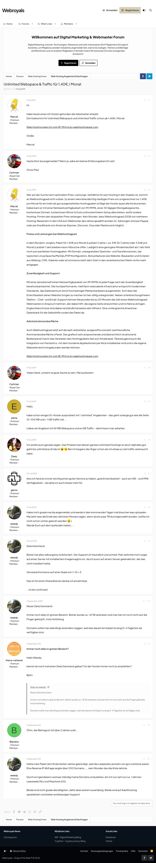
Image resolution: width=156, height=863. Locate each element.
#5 (149, 401)
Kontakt (84, 851)
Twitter (109, 841)
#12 (149, 725)
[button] (32, 24)
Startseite (143, 851)
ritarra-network (14, 660)
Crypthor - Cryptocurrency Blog (70, 841)
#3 (149, 189)
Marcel (9, 89)
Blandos (14, 741)
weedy (14, 523)
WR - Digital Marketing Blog (68, 837)
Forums (25, 23)
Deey (14, 456)
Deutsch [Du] (18, 851)
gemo (14, 490)
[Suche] (150, 10)
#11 (149, 643)
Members (68, 23)
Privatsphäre (122, 851)
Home (9, 23)
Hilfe (133, 851)
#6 (149, 439)
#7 (149, 473)
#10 (149, 601)
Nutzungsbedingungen (102, 851)
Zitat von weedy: (38, 687)
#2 (149, 156)
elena (14, 417)
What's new (46, 23)
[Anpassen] (144, 10)
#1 (149, 100)
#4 (149, 367)
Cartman (14, 172)
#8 (149, 507)
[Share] (145, 100)
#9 (149, 541)
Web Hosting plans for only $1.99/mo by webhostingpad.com (62, 127)
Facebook (111, 837)
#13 (149, 758)
